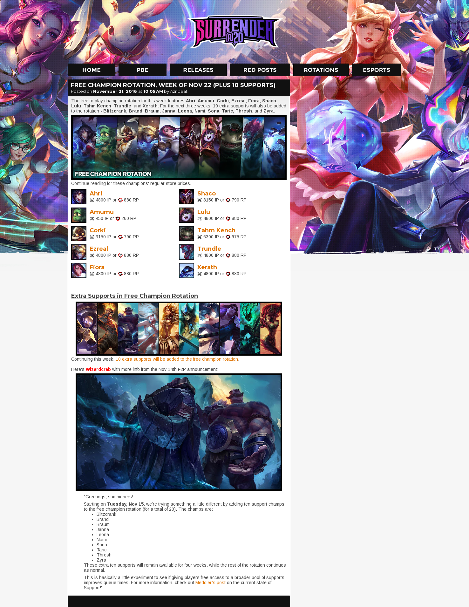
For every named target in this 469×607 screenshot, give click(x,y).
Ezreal (99, 248)
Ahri (96, 193)
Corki (98, 230)
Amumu (102, 211)
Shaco (206, 193)
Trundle (209, 248)
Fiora (97, 267)
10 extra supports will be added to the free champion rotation (177, 359)
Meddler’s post (210, 582)
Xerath (207, 267)
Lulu (203, 211)
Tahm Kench (216, 230)
